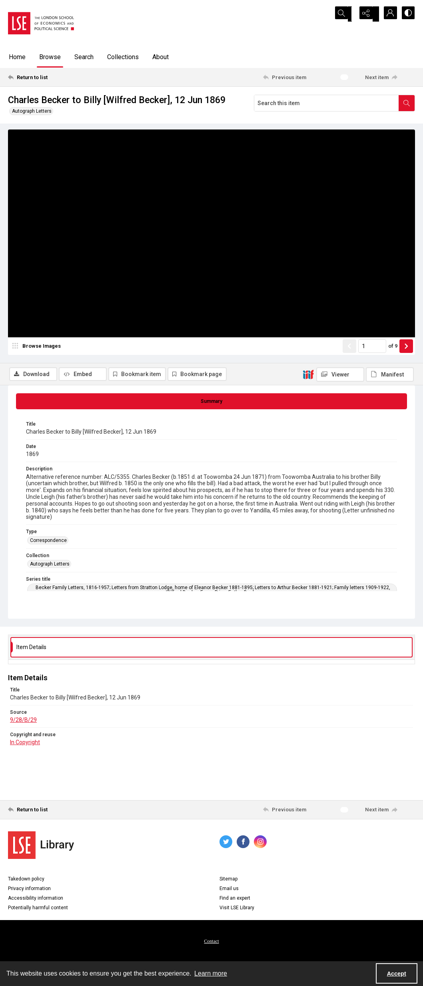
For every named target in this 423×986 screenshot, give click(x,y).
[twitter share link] (225, 843)
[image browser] (38, 370)
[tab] (211, 403)
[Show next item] (406, 370)
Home (17, 57)
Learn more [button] (210, 973)
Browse (50, 57)
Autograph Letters (32, 111)
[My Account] (387, 14)
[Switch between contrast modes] (407, 14)
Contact (211, 943)
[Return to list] (63, 77)
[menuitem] (211, 943)
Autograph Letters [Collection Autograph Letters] (50, 566)
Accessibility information (35, 900)
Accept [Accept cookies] (396, 973)
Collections (123, 57)
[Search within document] (407, 103)
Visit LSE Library (236, 909)
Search (84, 57)
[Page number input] (372, 370)
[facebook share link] (243, 843)
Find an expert (234, 900)
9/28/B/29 (23, 722)
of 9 (392, 370)
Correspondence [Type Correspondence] (48, 542)
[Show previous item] (349, 370)
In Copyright (25, 744)
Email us (229, 890)
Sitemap (228, 881)
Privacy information (29, 890)
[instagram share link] (260, 843)
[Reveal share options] (367, 14)
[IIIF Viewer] (340, 135)
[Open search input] (347, 14)
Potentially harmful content (38, 909)
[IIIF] (308, 134)
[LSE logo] (41, 23)
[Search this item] (326, 103)
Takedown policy (26, 881)
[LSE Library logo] (41, 847)
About (160, 57)
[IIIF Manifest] (390, 135)
